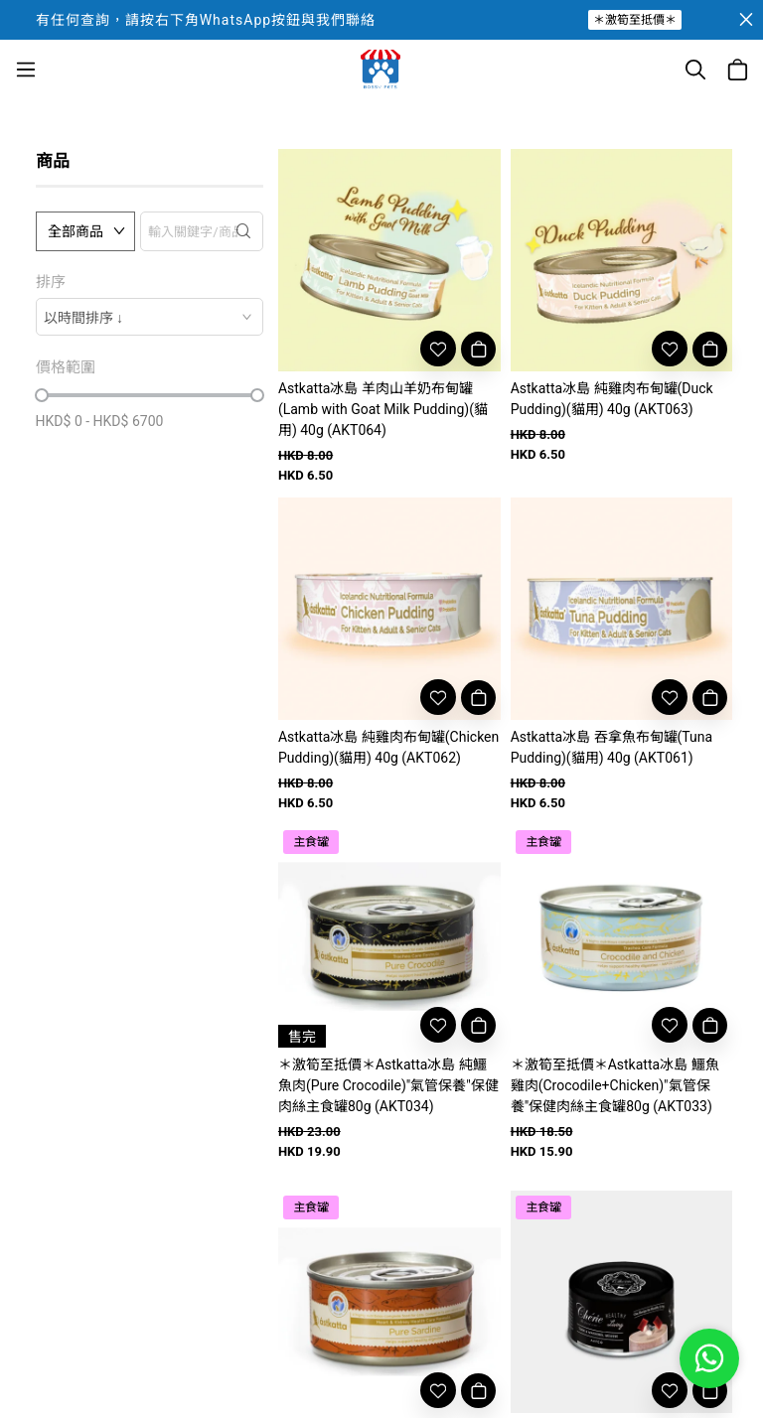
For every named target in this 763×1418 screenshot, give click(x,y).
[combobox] (149, 317)
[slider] (42, 395)
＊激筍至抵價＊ (635, 20)
